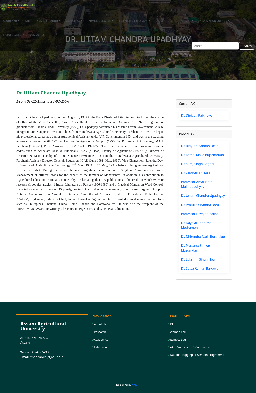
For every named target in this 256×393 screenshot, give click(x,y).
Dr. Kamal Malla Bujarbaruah (202, 155)
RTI (172, 324)
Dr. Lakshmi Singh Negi (198, 259)
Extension (100, 347)
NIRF (28, 21)
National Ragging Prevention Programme (197, 354)
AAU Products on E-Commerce (190, 347)
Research (100, 332)
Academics (74, 21)
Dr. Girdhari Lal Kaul (196, 173)
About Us (100, 324)
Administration (48, 21)
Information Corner (214, 21)
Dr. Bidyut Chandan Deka (199, 146)
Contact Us (37, 35)
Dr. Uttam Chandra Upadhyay (203, 195)
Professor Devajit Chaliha (200, 214)
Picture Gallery (13, 35)
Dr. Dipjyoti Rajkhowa (197, 115)
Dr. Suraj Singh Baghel (197, 164)
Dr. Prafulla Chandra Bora (200, 205)
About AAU (11, 21)
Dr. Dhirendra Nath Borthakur (203, 236)
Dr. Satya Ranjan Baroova (199, 268)
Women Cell (178, 332)
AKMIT (136, 385)
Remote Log (178, 339)
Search (247, 46)
